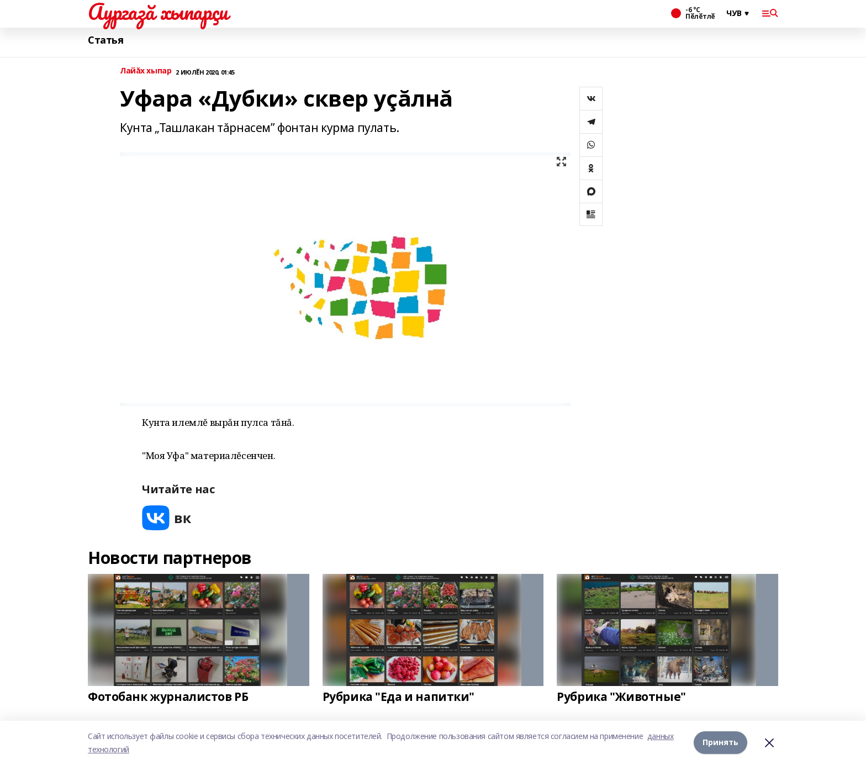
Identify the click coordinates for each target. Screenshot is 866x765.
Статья (105, 40)
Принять (720, 742)
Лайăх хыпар (145, 71)
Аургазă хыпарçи (158, 11)
